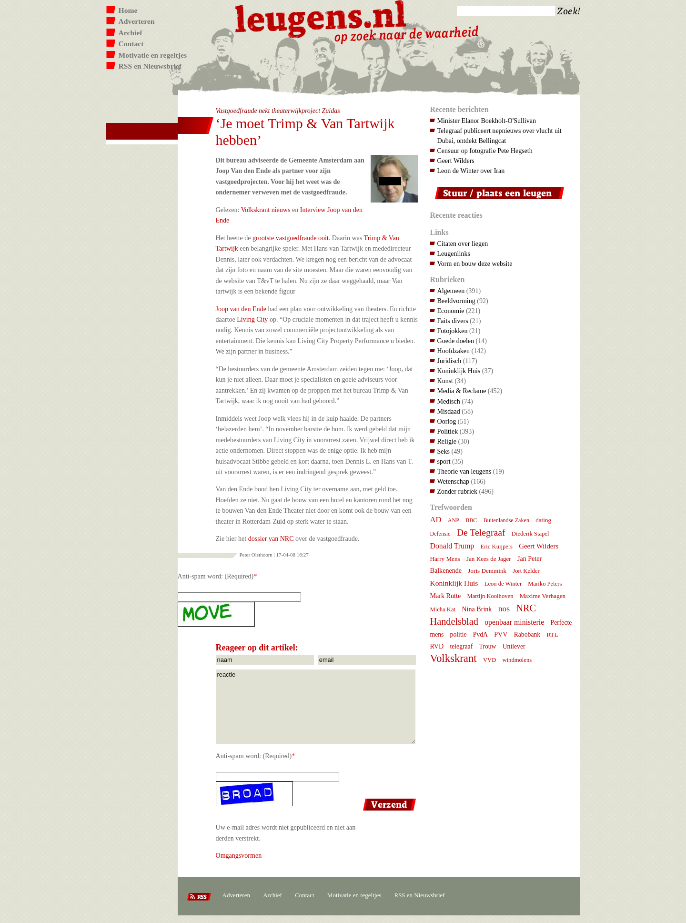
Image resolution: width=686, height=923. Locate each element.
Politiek (447, 431)
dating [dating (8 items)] (543, 520)
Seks (443, 451)
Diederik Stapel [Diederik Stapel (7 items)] (530, 533)
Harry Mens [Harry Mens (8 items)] (445, 558)
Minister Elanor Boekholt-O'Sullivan (486, 120)
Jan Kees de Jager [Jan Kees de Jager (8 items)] (488, 558)
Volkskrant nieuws (266, 209)
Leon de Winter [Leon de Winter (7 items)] (503, 583)
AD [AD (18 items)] (436, 519)
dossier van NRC (271, 538)
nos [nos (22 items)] (504, 608)
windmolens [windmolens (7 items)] (517, 660)
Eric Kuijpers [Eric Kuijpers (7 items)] (496, 546)
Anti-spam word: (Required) (216, 576)
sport (444, 461)
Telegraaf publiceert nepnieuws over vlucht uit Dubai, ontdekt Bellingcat (499, 135)
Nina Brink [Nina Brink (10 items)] (477, 609)
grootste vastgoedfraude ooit (290, 238)
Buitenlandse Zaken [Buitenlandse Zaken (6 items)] (506, 520)
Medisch (448, 401)
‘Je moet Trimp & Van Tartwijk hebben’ (305, 131)
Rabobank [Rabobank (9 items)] (527, 634)
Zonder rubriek (457, 491)
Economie (450, 310)
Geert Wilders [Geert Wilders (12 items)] (538, 546)
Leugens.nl (321, 18)
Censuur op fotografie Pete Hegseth (485, 150)
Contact (131, 44)
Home (128, 10)
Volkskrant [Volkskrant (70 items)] (453, 658)
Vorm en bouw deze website (475, 263)
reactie (315, 706)
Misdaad (448, 411)
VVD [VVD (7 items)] (489, 660)
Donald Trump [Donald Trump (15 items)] (452, 546)
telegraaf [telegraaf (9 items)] (461, 646)
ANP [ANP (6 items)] (453, 520)
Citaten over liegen (462, 243)
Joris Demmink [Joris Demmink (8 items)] (487, 570)
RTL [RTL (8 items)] (552, 634)
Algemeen (451, 290)
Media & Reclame (461, 391)
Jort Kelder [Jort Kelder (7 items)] (526, 571)
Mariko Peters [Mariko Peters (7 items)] (545, 583)
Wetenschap (453, 481)
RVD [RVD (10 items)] (437, 646)
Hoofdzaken (453, 351)
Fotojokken (452, 331)
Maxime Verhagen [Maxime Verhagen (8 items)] (542, 595)
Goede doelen (455, 341)
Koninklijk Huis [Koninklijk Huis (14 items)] (454, 583)
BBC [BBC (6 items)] (471, 520)
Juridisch (449, 361)
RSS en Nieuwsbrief (150, 66)
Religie (447, 441)
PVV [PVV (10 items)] (500, 634)
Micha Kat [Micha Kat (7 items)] (443, 609)
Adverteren (137, 21)
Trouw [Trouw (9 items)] (487, 646)
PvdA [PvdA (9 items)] (480, 634)
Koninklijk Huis (459, 371)
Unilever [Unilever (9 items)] (514, 646)
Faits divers (452, 321)
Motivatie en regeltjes (153, 55)
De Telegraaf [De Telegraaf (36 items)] (481, 532)
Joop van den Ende (241, 309)
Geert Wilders (455, 160)
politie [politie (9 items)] (458, 634)
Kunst (445, 381)
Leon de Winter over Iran (471, 170)
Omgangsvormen (239, 855)
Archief (130, 33)
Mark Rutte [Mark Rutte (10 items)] (445, 595)
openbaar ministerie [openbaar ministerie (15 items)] (514, 622)
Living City (252, 319)
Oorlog (446, 421)
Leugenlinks (453, 253)
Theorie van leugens (464, 471)
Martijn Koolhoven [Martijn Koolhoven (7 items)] (490, 596)
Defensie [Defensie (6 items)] (440, 533)
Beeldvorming (456, 300)
